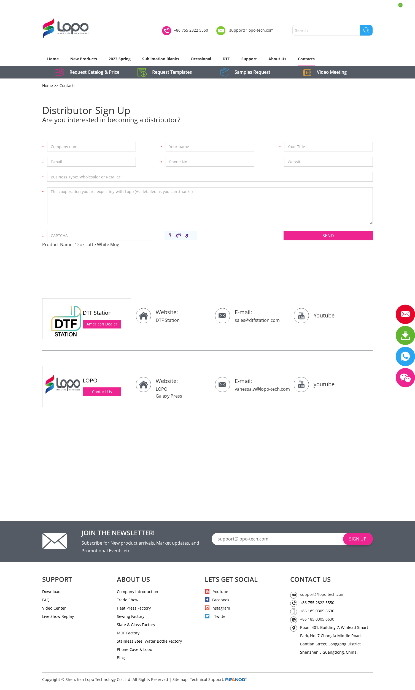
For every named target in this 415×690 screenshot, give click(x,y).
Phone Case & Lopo (134, 649)
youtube (324, 384)
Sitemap (180, 679)
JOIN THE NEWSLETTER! (118, 533)
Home (53, 58)
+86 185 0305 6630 (317, 619)
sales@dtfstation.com (257, 320)
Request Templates (172, 72)
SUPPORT (57, 579)
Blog (121, 658)
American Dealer (102, 324)
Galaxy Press (169, 396)
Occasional (201, 58)
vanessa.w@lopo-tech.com (262, 389)
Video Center (54, 608)
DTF (226, 58)
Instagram (217, 608)
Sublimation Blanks (160, 58)
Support (249, 58)
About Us (277, 58)
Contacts (306, 58)
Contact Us (102, 392)
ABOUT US (133, 579)
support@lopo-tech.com (251, 30)
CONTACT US (310, 579)
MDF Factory (128, 633)
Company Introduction (137, 591)
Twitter (216, 616)
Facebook (217, 600)
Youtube (324, 315)
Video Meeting (333, 72)
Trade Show (127, 600)
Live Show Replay (58, 616)
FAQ (46, 600)
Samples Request (253, 72)
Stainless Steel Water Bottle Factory (149, 641)
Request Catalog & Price (95, 72)
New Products (83, 58)
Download (51, 591)
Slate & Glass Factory (136, 624)
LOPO (161, 389)
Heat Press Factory (134, 608)
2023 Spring (120, 58)
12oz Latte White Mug (97, 245)
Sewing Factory (130, 616)
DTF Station (168, 320)
